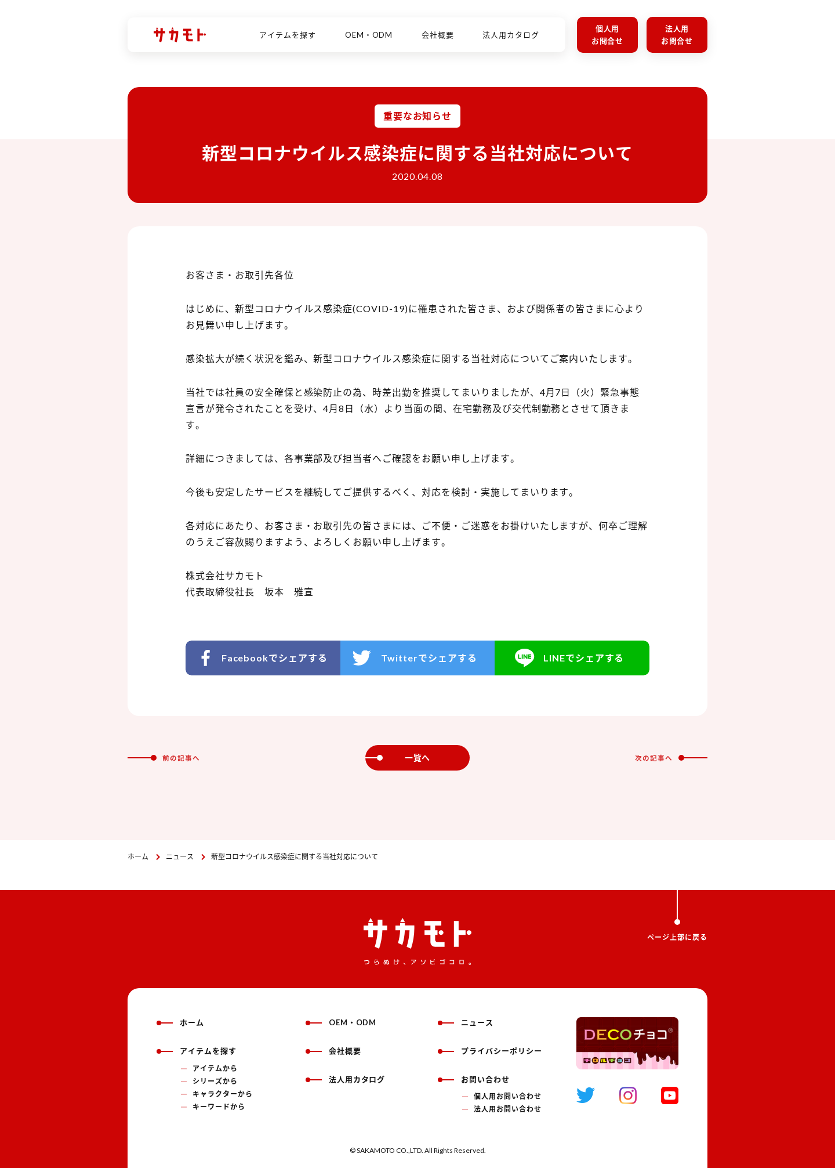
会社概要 (438, 28)
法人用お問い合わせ (508, 1109)
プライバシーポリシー (490, 1050)
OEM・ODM (369, 28)
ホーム (138, 856)
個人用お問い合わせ (508, 1096)
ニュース (180, 856)
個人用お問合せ (607, 34)
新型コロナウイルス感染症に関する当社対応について (294, 856)
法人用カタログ (510, 28)
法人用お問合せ (677, 34)
